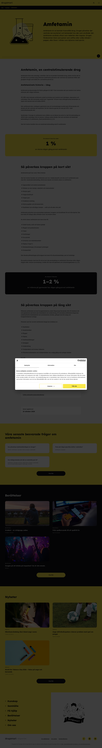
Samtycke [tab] (27, 365)
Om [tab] (75, 365)
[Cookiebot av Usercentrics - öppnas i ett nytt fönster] (79, 360)
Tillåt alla (74, 386)
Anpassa (50, 386)
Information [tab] (51, 365)
